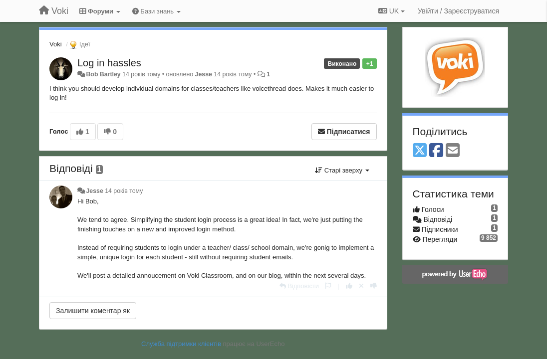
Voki (55, 44)
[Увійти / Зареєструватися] (458, 10)
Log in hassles (109, 62)
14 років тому (124, 190)
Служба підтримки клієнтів (181, 344)
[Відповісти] (299, 286)
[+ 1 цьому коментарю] (349, 286)
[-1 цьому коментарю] (373, 286)
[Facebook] (436, 151)
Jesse (203, 74)
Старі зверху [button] (342, 170)
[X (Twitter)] (420, 151)
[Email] (453, 151)
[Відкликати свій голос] (361, 286)
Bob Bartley (103, 74)
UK (391, 11)
